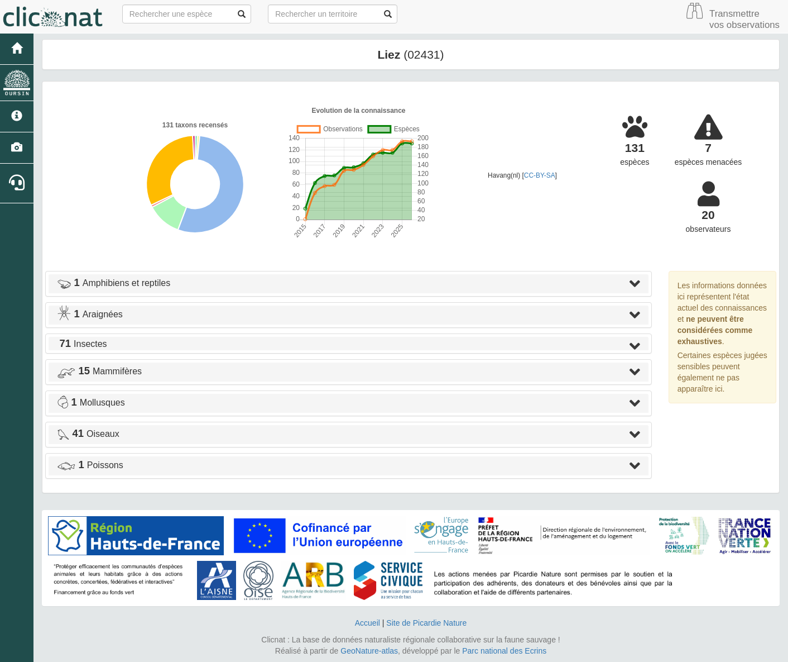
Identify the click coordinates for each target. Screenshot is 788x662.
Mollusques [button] (91, 402)
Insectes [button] (82, 344)
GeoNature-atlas (369, 650)
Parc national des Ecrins (504, 650)
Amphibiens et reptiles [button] (113, 283)
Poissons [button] (90, 465)
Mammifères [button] (99, 371)
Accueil (367, 622)
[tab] (348, 283)
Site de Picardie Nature (426, 622)
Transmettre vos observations (744, 19)
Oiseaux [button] (88, 434)
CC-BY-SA (539, 175)
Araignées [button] (90, 314)
